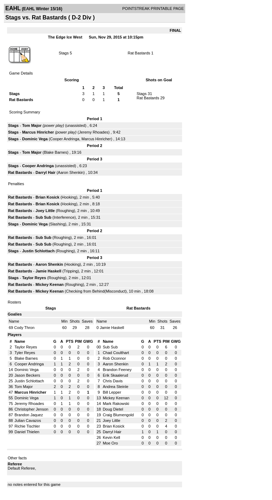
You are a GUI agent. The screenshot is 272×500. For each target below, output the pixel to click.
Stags (64, 53)
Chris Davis (113, 381)
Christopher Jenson (31, 409)
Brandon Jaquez (29, 415)
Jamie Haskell (48, 271)
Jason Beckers (27, 375)
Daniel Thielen (27, 432)
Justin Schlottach (38, 251)
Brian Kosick (47, 197)
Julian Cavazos (28, 420)
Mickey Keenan (49, 284)
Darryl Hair (45, 172)
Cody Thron (24, 327)
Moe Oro (110, 443)
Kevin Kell (111, 437)
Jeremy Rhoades (93, 132)
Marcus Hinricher (38, 132)
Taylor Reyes (34, 278)
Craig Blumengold (118, 415)
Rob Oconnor (114, 358)
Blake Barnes (55, 152)
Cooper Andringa (64, 139)
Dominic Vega (34, 139)
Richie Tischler (27, 426)
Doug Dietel (113, 409)
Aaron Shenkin (70, 172)
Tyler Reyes (25, 353)
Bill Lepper (112, 392)
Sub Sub (43, 217)
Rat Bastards (139, 53)
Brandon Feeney (117, 369)
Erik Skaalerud (115, 375)
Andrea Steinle (115, 386)
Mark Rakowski (116, 403)
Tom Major (31, 125)
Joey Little (45, 210)
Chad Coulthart (116, 353)
